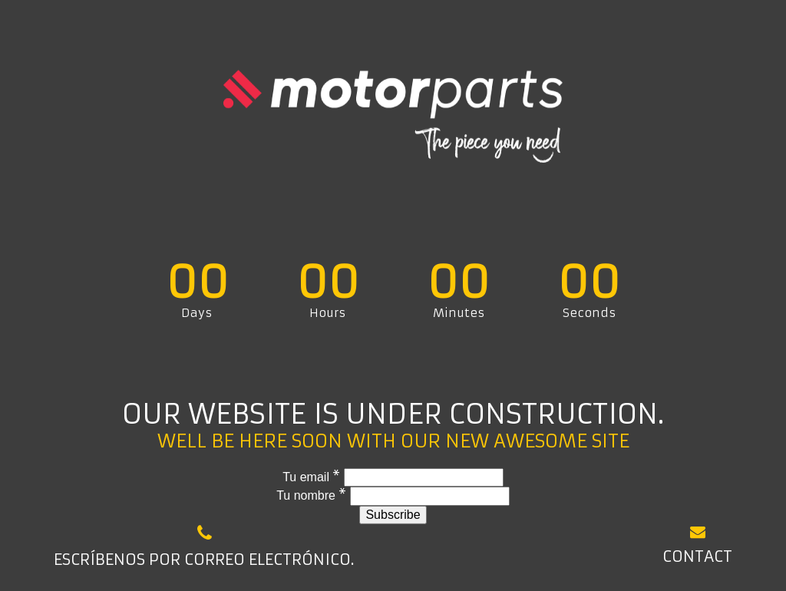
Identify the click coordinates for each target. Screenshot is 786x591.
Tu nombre (313, 495)
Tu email (313, 477)
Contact (697, 544)
